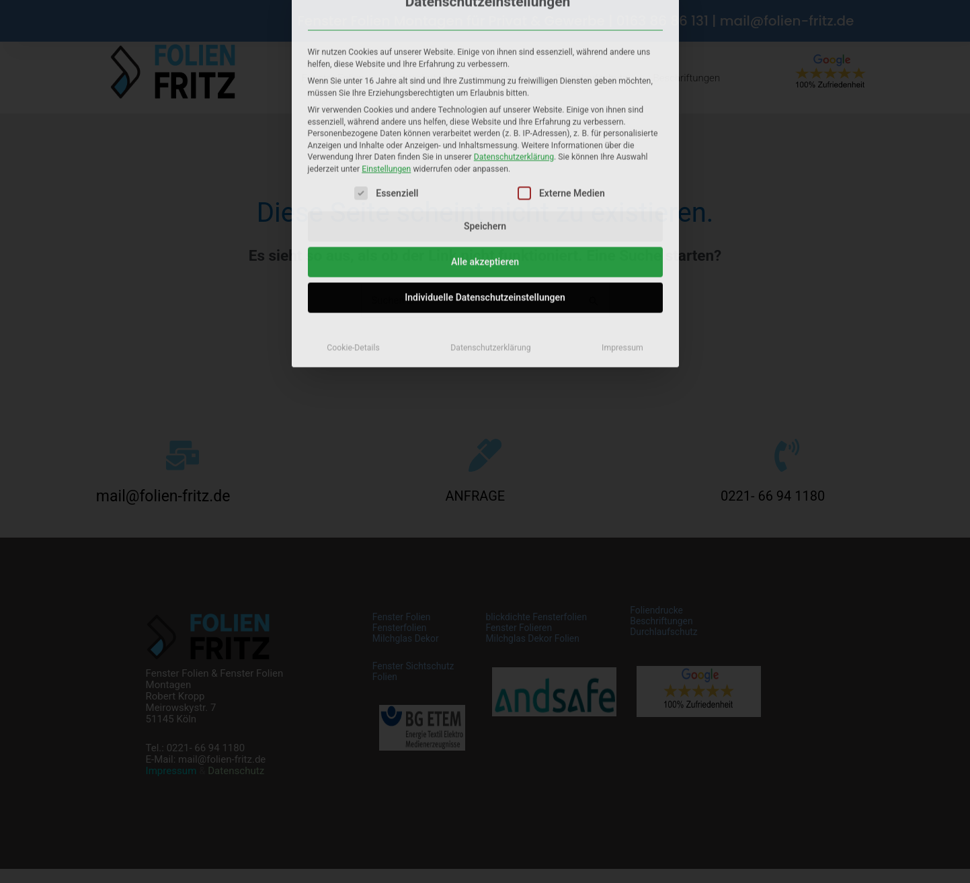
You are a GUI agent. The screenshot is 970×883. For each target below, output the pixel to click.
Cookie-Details (353, 208)
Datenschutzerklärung (514, 17)
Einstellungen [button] (386, 29)
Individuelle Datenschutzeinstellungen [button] (485, 158)
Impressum (622, 208)
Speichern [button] (485, 86)
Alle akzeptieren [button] (485, 122)
